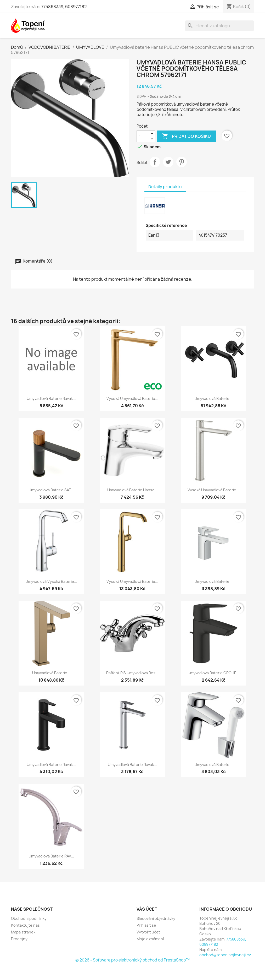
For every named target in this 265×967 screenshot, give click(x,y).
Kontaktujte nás (25, 925)
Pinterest (181, 162)
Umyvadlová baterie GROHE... (214, 672)
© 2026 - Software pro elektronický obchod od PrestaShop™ (132, 960)
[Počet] (143, 136)
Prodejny (19, 938)
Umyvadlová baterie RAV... (51, 856)
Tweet (168, 162)
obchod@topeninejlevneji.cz (225, 954)
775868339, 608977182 (64, 6)
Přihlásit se (146, 925)
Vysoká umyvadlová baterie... (132, 398)
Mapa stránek (23, 932)
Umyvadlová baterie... (213, 398)
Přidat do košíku (186, 136)
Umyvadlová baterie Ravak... (51, 398)
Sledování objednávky (156, 918)
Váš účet (147, 909)
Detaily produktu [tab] (165, 186)
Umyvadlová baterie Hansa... (132, 489)
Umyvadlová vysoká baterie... (51, 581)
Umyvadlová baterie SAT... (51, 489)
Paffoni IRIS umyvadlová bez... (132, 672)
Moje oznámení (150, 938)
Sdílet (155, 162)
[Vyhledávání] (219, 25)
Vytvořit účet (148, 932)
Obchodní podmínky (29, 918)
